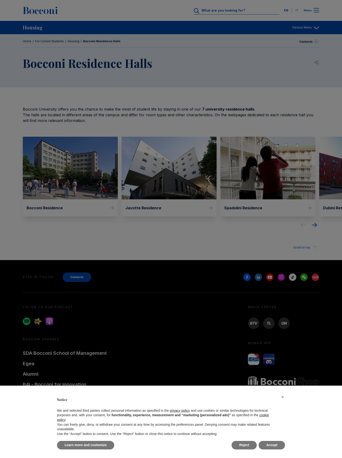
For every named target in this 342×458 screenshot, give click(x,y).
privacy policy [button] (180, 410)
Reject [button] (244, 445)
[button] (282, 397)
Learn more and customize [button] (86, 445)
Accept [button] (271, 445)
